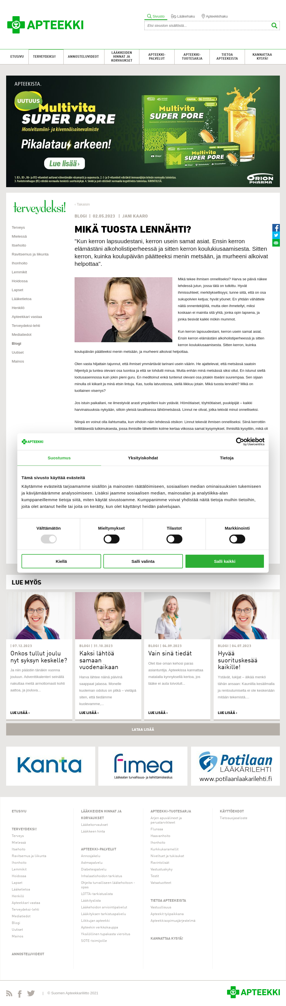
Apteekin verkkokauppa (99, 927)
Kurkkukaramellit (164, 849)
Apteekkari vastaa (27, 317)
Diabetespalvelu (93, 869)
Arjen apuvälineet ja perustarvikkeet (166, 820)
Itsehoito (19, 245)
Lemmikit (19, 272)
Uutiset (17, 352)
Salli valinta (143, 561)
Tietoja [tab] (227, 457)
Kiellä (61, 561)
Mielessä (19, 236)
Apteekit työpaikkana (167, 914)
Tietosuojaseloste (233, 818)
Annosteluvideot (83, 57)
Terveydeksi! (44, 57)
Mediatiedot (22, 334)
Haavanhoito (160, 836)
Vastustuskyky (162, 869)
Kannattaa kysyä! (262, 57)
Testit (155, 876)
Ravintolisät (160, 863)
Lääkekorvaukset (94, 825)
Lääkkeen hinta (93, 831)
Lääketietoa (22, 299)
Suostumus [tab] (59, 457)
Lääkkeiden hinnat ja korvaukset (121, 56)
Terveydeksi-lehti (26, 326)
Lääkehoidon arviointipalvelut (104, 907)
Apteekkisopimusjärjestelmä (173, 921)
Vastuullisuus (161, 907)
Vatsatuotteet (161, 883)
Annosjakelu (90, 856)
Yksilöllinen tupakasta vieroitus (105, 934)
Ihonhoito (19, 263)
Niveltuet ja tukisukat (167, 856)
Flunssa (157, 829)
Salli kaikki (224, 561)
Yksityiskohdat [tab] (143, 457)
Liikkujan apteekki (95, 921)
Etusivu (17, 57)
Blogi (16, 343)
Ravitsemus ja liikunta (30, 254)
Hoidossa (20, 281)
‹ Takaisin (82, 204)
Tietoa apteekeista (227, 57)
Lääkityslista (91, 901)
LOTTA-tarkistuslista (97, 894)
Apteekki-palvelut (157, 57)
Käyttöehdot (232, 811)
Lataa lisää (143, 729)
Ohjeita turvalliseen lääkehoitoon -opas (108, 885)
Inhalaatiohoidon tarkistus (101, 876)
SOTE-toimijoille (94, 941)
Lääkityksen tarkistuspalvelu (103, 914)
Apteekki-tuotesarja (192, 57)
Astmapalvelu (92, 863)
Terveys (18, 227)
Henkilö (18, 308)
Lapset (17, 290)
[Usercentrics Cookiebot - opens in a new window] (240, 441)
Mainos (18, 361)
